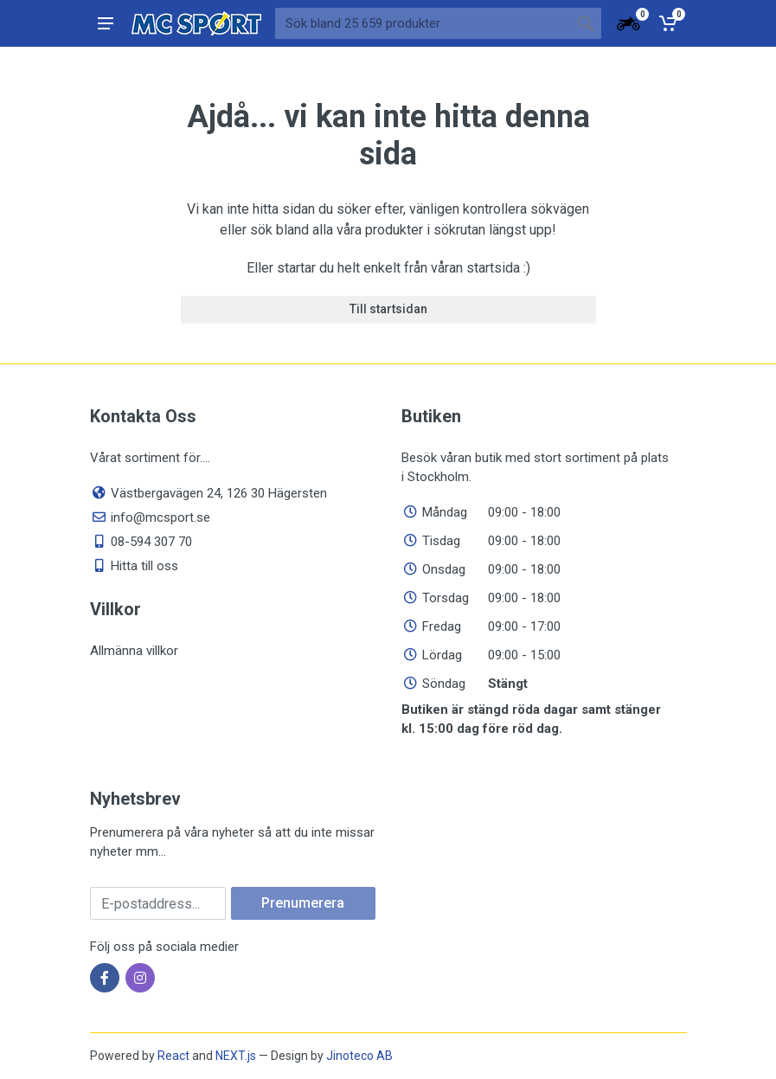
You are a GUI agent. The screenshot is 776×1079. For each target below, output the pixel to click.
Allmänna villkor (134, 650)
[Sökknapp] (585, 23)
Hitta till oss (144, 566)
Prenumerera (302, 903)
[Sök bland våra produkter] (422, 23)
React (173, 1056)
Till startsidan (388, 309)
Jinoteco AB (359, 1056)
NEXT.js (235, 1056)
